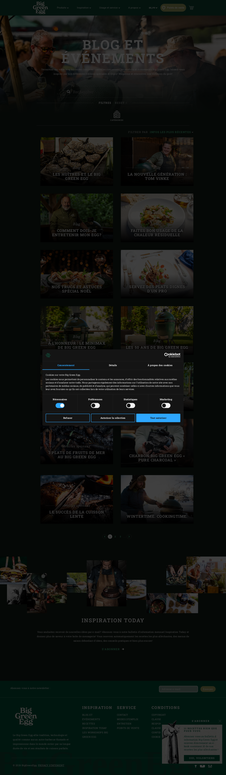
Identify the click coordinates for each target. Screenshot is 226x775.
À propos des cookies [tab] (160, 365)
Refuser (67, 418)
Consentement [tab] (66, 365)
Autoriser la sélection (113, 418)
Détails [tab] (113, 365)
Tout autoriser (158, 418)
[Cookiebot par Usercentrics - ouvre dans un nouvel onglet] (166, 355)
